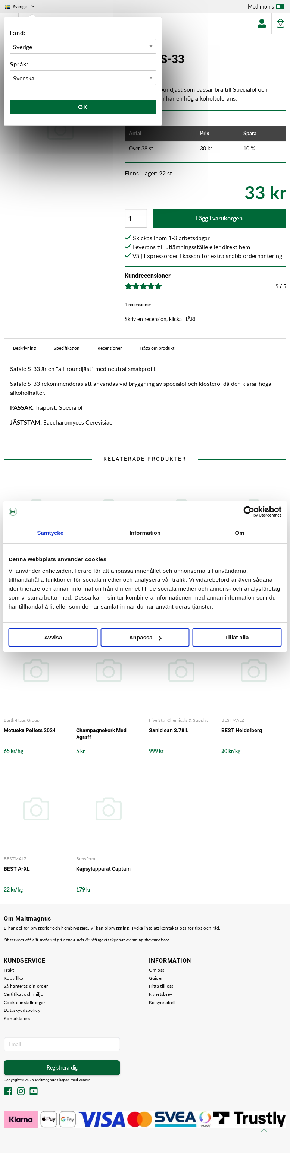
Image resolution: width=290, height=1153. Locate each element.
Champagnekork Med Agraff (101, 733)
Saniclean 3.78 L (168, 730)
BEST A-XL (17, 869)
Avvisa (53, 637)
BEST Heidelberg (241, 730)
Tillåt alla (237, 637)
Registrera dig (62, 1067)
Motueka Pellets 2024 (30, 730)
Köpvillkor (14, 978)
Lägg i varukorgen (219, 218)
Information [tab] (145, 533)
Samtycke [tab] (50, 533)
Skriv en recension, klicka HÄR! (160, 319)
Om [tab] (239, 533)
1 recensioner (138, 304)
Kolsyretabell (162, 1002)
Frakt (9, 970)
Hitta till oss (161, 986)
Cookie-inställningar (24, 1002)
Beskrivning (24, 348)
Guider (156, 978)
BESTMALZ (232, 720)
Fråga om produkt (157, 348)
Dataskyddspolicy (22, 1010)
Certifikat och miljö (23, 994)
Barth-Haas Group (22, 720)
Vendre (85, 1080)
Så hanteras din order (26, 986)
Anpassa (145, 637)
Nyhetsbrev (160, 994)
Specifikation (66, 348)
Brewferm (85, 858)
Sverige (20, 6)
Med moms (266, 8)
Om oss (157, 970)
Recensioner (109, 348)
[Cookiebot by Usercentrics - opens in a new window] (248, 511)
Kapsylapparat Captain (103, 869)
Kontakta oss (17, 1018)
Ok (83, 106)
